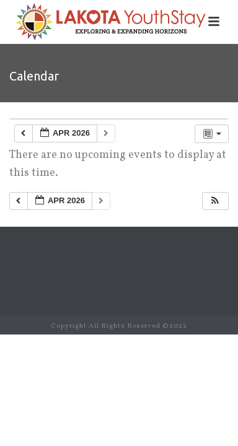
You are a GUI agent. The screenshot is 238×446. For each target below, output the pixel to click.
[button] (215, 201)
